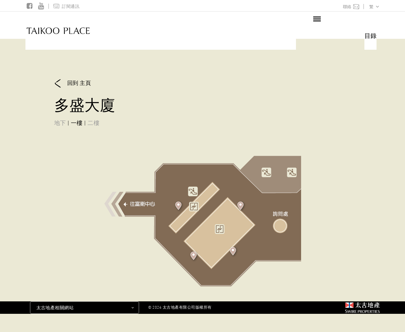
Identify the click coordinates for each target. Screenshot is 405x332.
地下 (60, 122)
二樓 (93, 122)
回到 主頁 (72, 83)
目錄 (370, 35)
